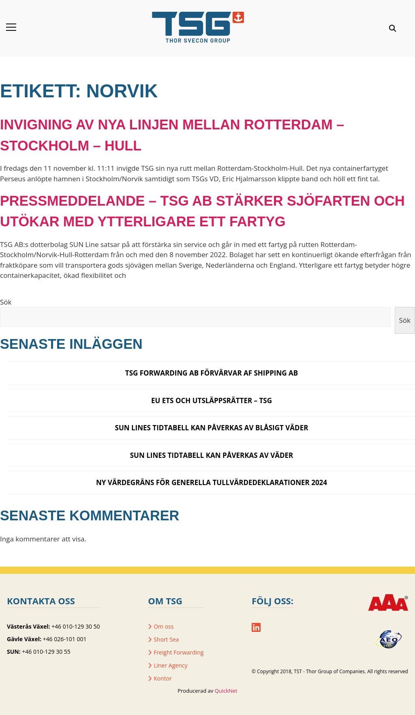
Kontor (163, 678)
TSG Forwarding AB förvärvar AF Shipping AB (211, 373)
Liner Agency (170, 665)
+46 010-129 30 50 (75, 626)
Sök (5, 302)
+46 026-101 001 (65, 639)
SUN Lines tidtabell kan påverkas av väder (211, 455)
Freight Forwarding (178, 652)
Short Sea (166, 639)
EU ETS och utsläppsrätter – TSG (211, 400)
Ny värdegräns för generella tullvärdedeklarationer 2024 (211, 482)
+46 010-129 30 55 (46, 651)
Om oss (163, 626)
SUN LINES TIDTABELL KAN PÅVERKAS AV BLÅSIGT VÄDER (211, 427)
